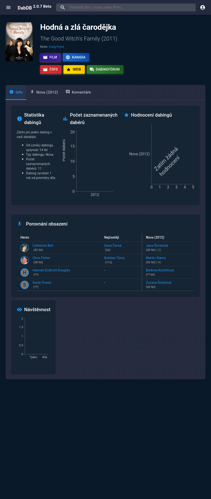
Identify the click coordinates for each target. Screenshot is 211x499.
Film (50, 57)
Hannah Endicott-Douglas (51, 272)
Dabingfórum (104, 69)
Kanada (76, 57)
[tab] (16, 92)
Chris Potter (41, 260)
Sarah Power (42, 285)
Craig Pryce (56, 46)
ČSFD (50, 69)
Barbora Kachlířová (168, 272)
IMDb (73, 69)
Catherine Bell (43, 248)
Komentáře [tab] (78, 92)
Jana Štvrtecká (168, 248)
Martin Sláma (168, 260)
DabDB (34, 7)
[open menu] (8, 7)
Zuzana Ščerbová (168, 285)
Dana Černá (121, 248)
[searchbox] (131, 7)
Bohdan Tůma (121, 260)
